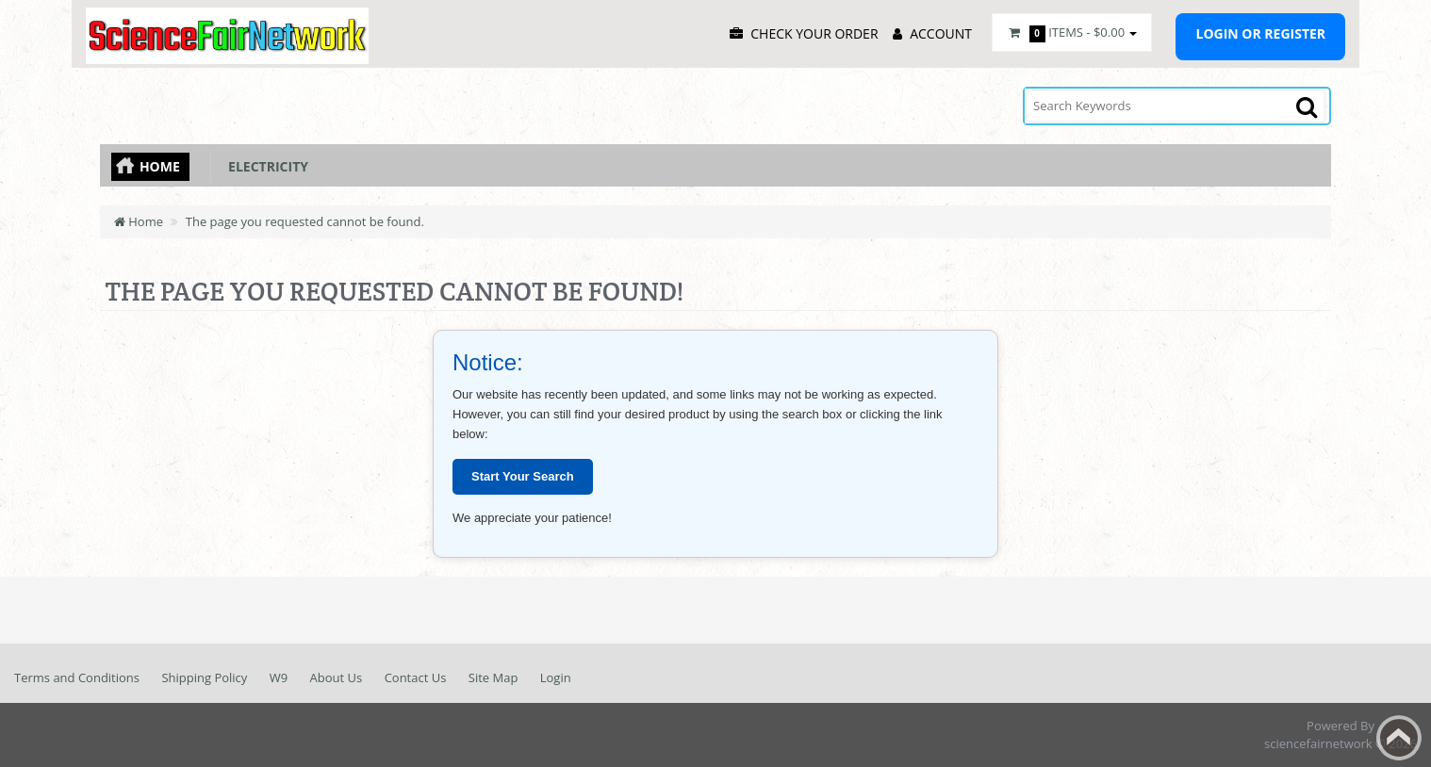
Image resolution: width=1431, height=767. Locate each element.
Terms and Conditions (77, 677)
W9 (279, 677)
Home (160, 166)
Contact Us (416, 677)
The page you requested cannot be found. (305, 221)
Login (555, 677)
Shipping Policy (204, 677)
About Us (336, 677)
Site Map (493, 677)
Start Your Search (522, 476)
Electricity (265, 166)
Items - (1072, 33)
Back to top (1399, 737)
